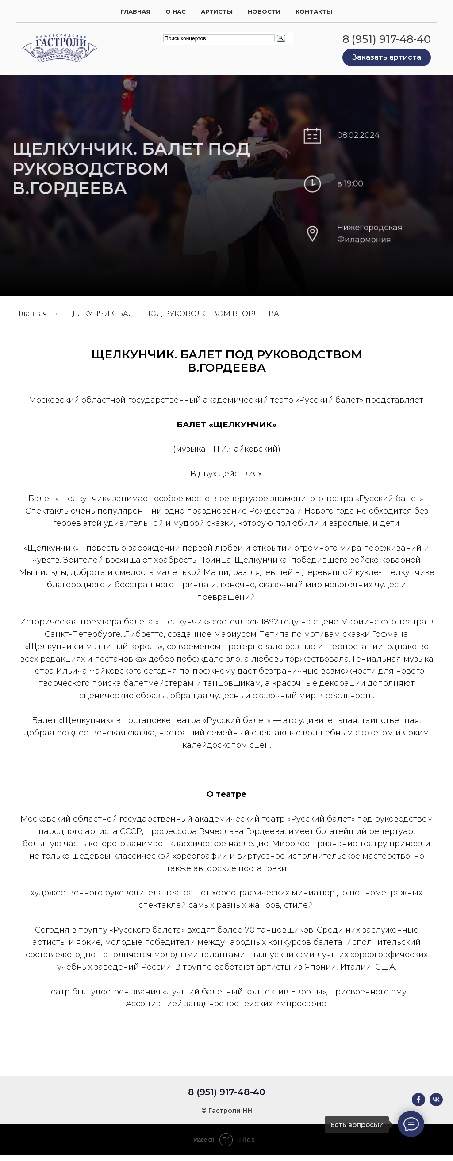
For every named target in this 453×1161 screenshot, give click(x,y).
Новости (264, 11)
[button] (386, 57)
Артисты (217, 11)
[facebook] (418, 1104)
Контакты (314, 11)
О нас (175, 11)
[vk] (436, 1104)
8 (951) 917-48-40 (386, 39)
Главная (135, 11)
